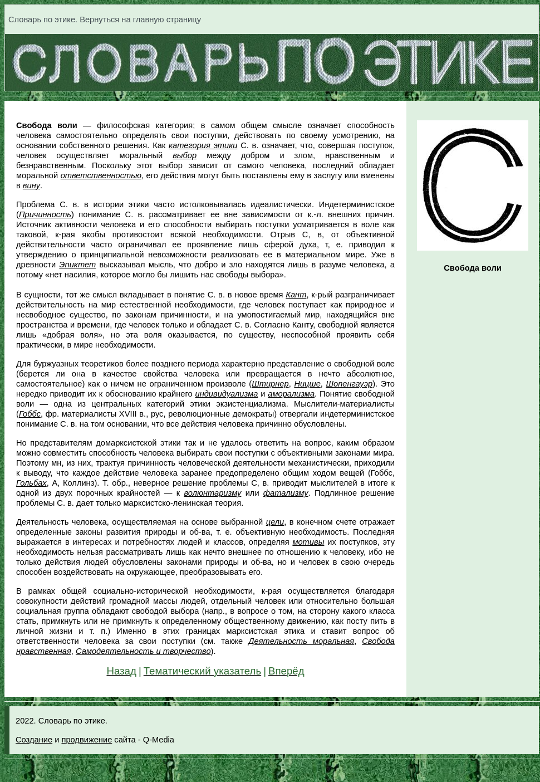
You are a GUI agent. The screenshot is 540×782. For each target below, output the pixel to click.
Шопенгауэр (349, 383)
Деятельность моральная (301, 641)
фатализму (285, 492)
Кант (296, 294)
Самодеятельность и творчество (143, 651)
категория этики (203, 145)
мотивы (308, 541)
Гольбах (31, 482)
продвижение (86, 739)
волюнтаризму (212, 492)
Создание (34, 739)
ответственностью (101, 175)
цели (275, 521)
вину (31, 185)
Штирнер (270, 383)
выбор (185, 155)
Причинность (45, 214)
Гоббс (30, 413)
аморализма (291, 393)
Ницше (307, 383)
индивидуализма (226, 393)
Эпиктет (77, 264)
